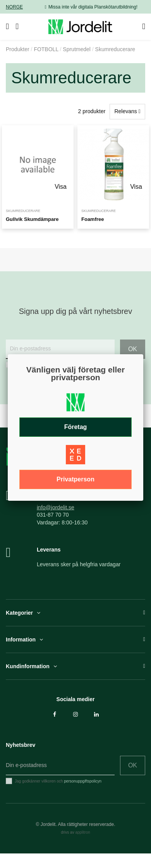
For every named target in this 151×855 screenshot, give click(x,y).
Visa (61, 186)
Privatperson (75, 479)
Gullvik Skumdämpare (32, 219)
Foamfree (92, 219)
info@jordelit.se (55, 507)
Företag (75, 427)
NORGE (14, 7)
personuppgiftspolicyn (82, 781)
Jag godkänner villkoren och (58, 781)
